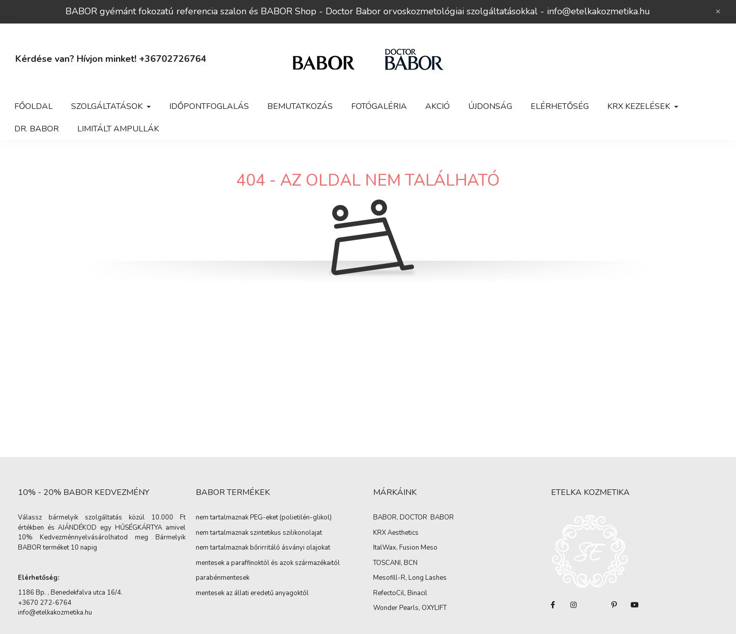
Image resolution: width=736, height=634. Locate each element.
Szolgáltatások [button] (108, 106)
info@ (559, 11)
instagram (573, 605)
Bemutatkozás (300, 106)
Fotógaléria (379, 106)
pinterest (614, 605)
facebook (553, 605)
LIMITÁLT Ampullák (118, 128)
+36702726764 (172, 59)
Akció (437, 106)
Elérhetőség (560, 106)
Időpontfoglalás (209, 106)
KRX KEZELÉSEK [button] (639, 106)
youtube (635, 605)
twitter (594, 605)
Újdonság (490, 106)
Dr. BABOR (36, 128)
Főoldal (33, 106)
